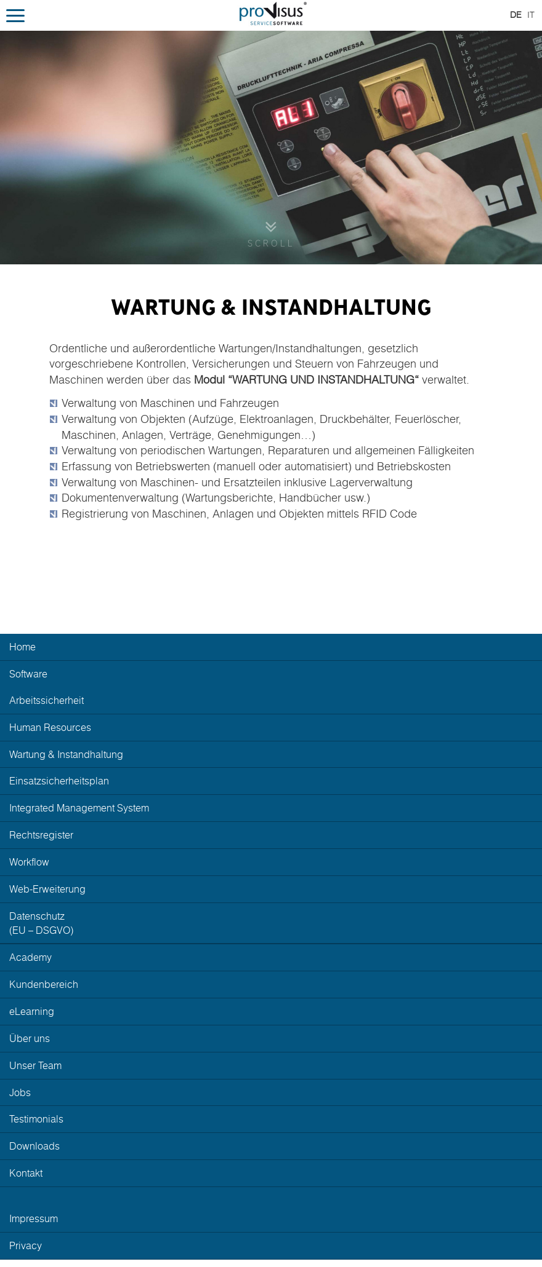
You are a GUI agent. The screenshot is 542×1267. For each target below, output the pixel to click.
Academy (30, 957)
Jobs (20, 1092)
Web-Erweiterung (47, 889)
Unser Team (35, 1065)
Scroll (271, 243)
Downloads (34, 1146)
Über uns (29, 1038)
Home (22, 647)
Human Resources (50, 727)
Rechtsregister (41, 835)
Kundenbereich (43, 984)
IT (531, 14)
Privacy (25, 1245)
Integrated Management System (79, 808)
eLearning (31, 1011)
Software (28, 674)
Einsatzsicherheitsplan (59, 781)
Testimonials (36, 1119)
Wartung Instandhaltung (66, 754)
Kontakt (25, 1173)
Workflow (29, 862)
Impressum (33, 1218)
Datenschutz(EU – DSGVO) (41, 923)
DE (516, 14)
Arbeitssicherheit (46, 700)
